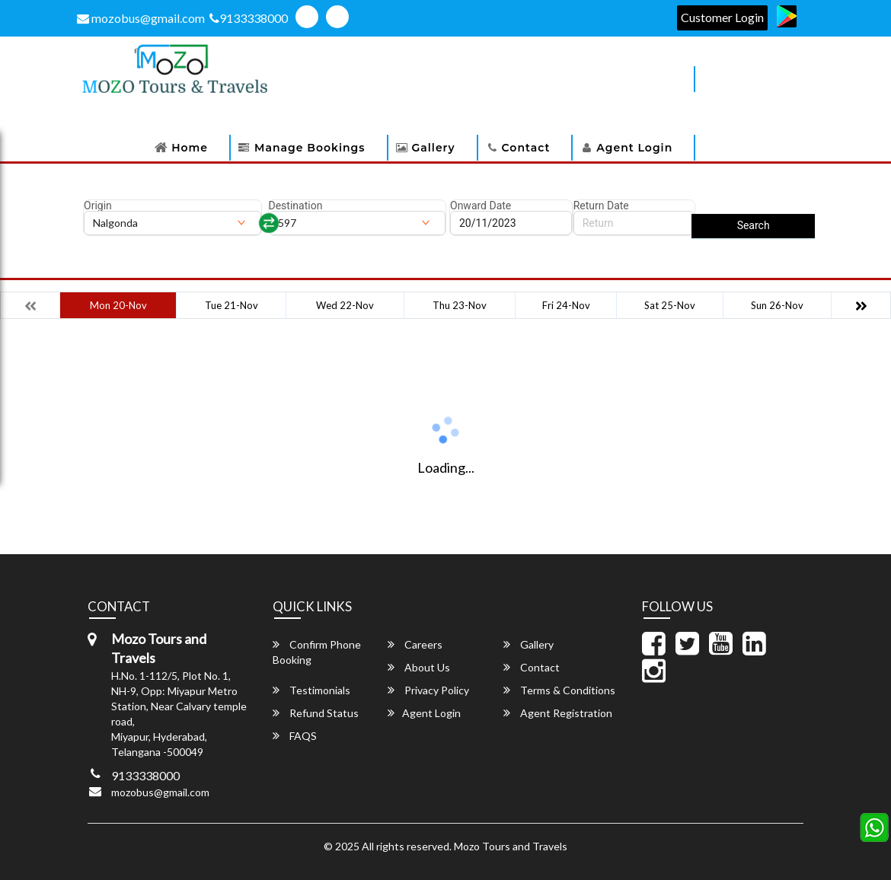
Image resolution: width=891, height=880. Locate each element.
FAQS (295, 735)
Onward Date (480, 205)
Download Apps (623, 79)
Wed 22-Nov (345, 305)
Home (189, 148)
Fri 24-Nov (566, 305)
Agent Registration (557, 712)
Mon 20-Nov (118, 305)
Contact (526, 148)
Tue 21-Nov (231, 305)
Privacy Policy (428, 690)
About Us (419, 667)
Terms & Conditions (559, 690)
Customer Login (722, 17)
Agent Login (634, 148)
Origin (98, 205)
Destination (296, 205)
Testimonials (311, 690)
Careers (415, 644)
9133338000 (248, 18)
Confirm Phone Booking (317, 652)
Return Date (601, 205)
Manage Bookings (309, 148)
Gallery (433, 148)
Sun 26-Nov (777, 305)
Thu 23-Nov (460, 305)
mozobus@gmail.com (141, 18)
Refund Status (316, 712)
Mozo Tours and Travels (510, 846)
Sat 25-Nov (669, 305)
